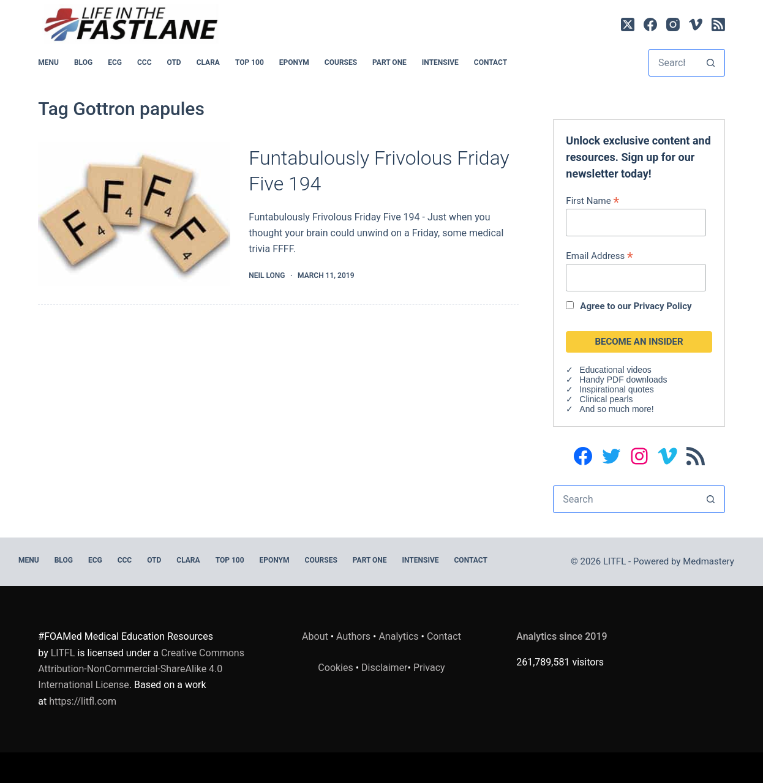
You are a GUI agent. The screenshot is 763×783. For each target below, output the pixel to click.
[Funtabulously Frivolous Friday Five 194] (134, 214)
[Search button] (710, 63)
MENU (48, 62)
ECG (115, 62)
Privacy (429, 667)
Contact (490, 62)
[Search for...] (673, 63)
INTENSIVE (440, 62)
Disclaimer (384, 667)
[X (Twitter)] (627, 24)
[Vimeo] (695, 24)
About (315, 636)
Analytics (398, 636)
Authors (353, 636)
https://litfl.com (82, 701)
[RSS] (718, 24)
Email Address (599, 255)
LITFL (63, 653)
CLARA (208, 62)
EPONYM (294, 62)
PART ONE (389, 62)
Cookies (336, 667)
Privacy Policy (662, 306)
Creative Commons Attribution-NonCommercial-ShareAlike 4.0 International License (141, 669)
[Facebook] (650, 24)
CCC (144, 62)
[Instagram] (673, 24)
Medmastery (708, 561)
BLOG (83, 62)
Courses (341, 62)
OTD (174, 62)
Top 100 (249, 62)
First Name (592, 200)
